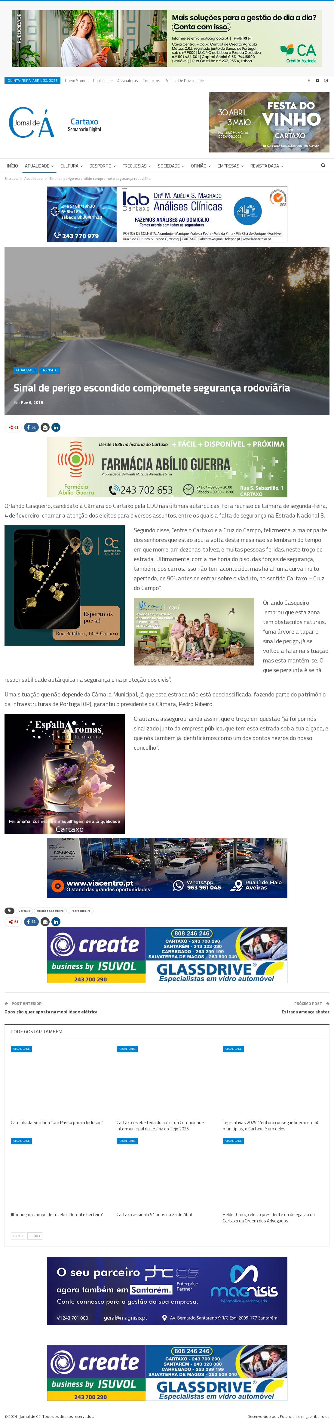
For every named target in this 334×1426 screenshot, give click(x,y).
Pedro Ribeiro (80, 910)
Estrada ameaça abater (305, 1011)
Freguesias (135, 165)
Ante (18, 1236)
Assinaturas (127, 81)
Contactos (151, 81)
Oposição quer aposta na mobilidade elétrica (51, 1011)
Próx (34, 1236)
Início (12, 165)
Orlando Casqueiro (50, 910)
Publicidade (103, 81)
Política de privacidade (184, 81)
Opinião (199, 165)
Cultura (69, 165)
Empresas (228, 165)
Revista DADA (264, 165)
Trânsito (49, 370)
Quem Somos (77, 81)
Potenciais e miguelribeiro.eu (304, 1416)
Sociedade (169, 165)
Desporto (101, 165)
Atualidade (37, 165)
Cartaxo (24, 910)
